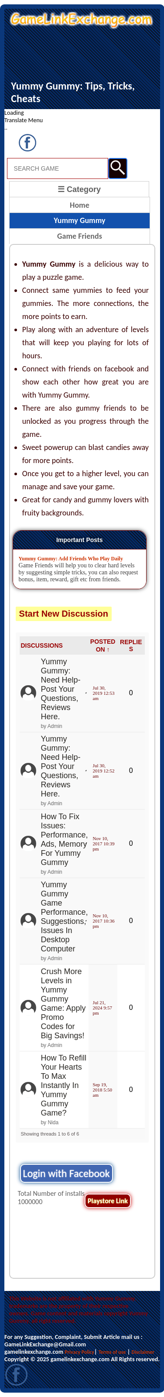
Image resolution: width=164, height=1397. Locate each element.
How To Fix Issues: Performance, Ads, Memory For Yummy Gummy (64, 839)
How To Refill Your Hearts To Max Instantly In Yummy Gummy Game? (63, 1085)
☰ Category (79, 189)
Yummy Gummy (79, 220)
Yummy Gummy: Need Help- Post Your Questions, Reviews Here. (60, 689)
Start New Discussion (64, 613)
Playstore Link (108, 1201)
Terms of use (112, 1352)
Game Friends (79, 236)
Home (79, 205)
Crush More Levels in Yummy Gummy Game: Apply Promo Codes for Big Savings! (63, 1003)
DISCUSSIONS (41, 645)
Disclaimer (143, 1352)
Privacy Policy (79, 1352)
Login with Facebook (66, 1173)
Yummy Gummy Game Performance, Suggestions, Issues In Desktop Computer (64, 916)
